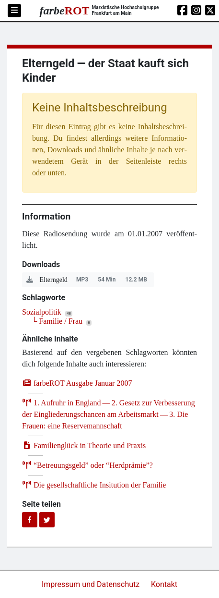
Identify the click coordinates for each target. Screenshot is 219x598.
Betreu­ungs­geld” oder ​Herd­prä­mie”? (87, 465)
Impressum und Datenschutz (91, 584)
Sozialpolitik (41, 312)
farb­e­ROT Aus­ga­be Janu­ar (77, 383)
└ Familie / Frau (57, 321)
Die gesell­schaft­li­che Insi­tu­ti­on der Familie (94, 485)
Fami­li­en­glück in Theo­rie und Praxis (84, 445)
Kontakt (164, 584)
